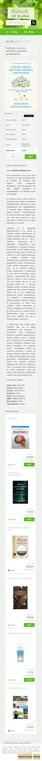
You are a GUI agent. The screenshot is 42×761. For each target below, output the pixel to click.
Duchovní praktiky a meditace (19, 633)
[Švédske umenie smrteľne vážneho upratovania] (21, 61)
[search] (33, 22)
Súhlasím (36, 756)
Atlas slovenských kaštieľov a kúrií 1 (19, 529)
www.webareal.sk (25, 743)
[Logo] (21, 13)
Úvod (7, 41)
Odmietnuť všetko (25, 756)
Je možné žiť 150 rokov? (17, 688)
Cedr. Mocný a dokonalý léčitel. (20, 578)
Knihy (12, 41)
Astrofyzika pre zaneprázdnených (15, 474)
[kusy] (8, 156)
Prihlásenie (8, 4)
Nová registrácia (18, 4)
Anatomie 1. (12, 418)
